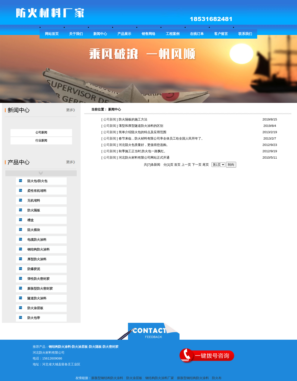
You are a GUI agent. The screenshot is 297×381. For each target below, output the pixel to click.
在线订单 (197, 34)
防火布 (217, 378)
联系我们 (245, 34)
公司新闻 (109, 119)
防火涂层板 (134, 378)
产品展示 (124, 34)
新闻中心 (100, 34)
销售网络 (148, 34)
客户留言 (221, 34)
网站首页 (52, 34)
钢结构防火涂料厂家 (159, 378)
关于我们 (76, 34)
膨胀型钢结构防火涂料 (107, 378)
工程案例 (173, 34)
